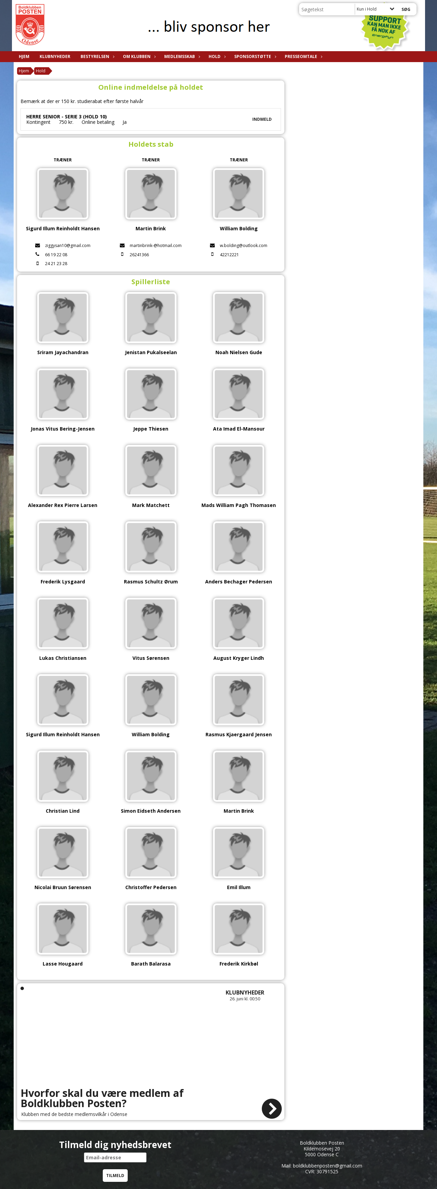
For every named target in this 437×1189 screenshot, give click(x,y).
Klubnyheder (55, 56)
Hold (216, 56)
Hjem (24, 56)
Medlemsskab (181, 56)
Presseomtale (303, 56)
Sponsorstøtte (254, 56)
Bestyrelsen (97, 56)
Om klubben (138, 56)
